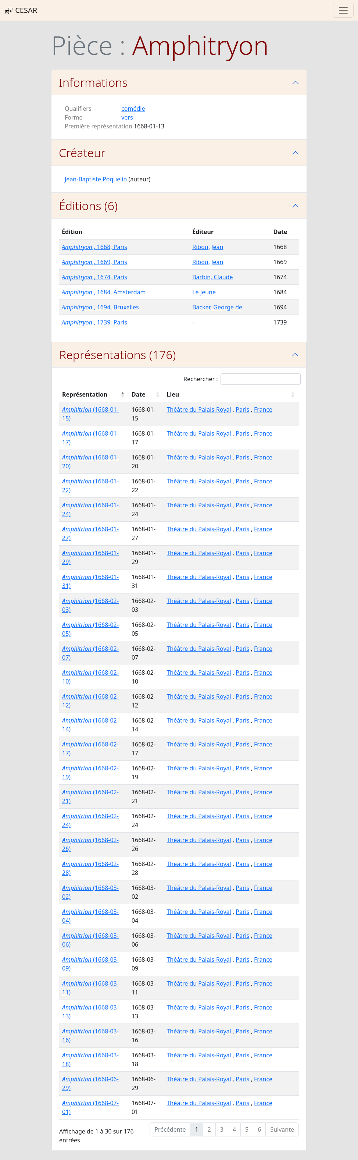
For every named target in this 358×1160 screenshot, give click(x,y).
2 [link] (209, 1129)
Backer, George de (217, 307)
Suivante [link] (282, 1129)
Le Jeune (204, 292)
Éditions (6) (88, 205)
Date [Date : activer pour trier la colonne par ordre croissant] (139, 394)
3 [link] (221, 1129)
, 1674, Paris (94, 277)
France (263, 409)
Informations (93, 82)
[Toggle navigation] (343, 10)
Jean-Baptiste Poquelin (96, 179)
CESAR (20, 10)
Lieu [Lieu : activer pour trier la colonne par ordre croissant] (173, 394)
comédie (133, 108)
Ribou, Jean (207, 247)
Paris (242, 409)
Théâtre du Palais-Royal (199, 409)
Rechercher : (242, 379)
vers (127, 117)
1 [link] (196, 1129)
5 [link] (246, 1129)
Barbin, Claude (212, 277)
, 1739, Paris (94, 322)
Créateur (82, 152)
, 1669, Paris (94, 262)
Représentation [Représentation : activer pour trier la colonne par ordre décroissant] (84, 394)
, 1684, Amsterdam (104, 292)
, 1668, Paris (94, 247)
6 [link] (259, 1129)
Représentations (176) (117, 354)
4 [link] (234, 1129)
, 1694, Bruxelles (100, 307)
